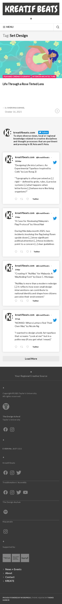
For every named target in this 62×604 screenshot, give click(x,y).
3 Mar (17, 269)
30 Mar (18, 161)
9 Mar (17, 217)
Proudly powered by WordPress (17, 598)
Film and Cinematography (17, 76)
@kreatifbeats (42, 157)
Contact (10, 577)
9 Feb (17, 319)
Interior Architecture (43, 76)
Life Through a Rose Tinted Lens (23, 84)
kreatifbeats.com (24, 157)
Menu (8, 26)
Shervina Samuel (16, 107)
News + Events (13, 569)
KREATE (9, 580)
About (8, 573)
